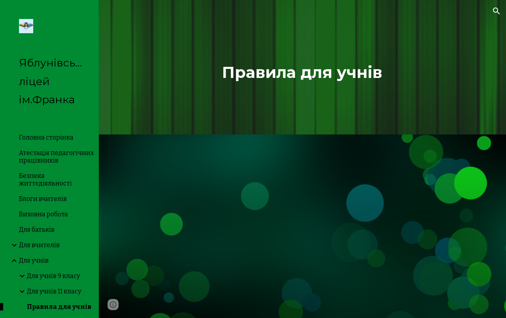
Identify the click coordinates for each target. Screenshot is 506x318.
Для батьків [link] (37, 229)
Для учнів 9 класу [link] (53, 276)
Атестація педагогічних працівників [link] (56, 156)
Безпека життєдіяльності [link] (45, 179)
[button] (496, 11)
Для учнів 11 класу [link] (54, 291)
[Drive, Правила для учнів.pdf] (303, 226)
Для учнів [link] (34, 260)
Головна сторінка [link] (46, 137)
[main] (302, 67)
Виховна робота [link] (43, 214)
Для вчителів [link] (39, 245)
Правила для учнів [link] (59, 306)
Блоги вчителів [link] (43, 199)
